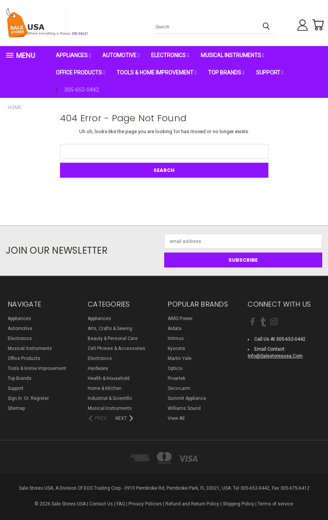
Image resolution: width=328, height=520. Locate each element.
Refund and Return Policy (192, 504)
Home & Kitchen (105, 388)
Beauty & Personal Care (113, 338)
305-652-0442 (81, 90)
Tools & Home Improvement (156, 72)
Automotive (121, 55)
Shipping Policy (238, 504)
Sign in (15, 398)
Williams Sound (184, 408)
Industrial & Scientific (110, 398)
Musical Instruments (232, 55)
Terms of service (275, 504)
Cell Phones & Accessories (116, 348)
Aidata (174, 328)
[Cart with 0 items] (316, 25)
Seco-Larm (179, 388)
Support (269, 72)
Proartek (176, 378)
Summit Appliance (187, 398)
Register (40, 398)
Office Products (80, 72)
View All (176, 418)
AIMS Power (180, 318)
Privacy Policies (145, 504)
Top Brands (226, 72)
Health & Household (109, 378)
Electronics (170, 55)
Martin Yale (179, 358)
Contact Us (101, 504)
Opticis (175, 368)
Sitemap (16, 408)
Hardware (98, 368)
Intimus (176, 338)
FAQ (121, 504)
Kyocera (176, 348)
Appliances (73, 55)
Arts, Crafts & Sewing (110, 328)
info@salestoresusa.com (275, 356)
